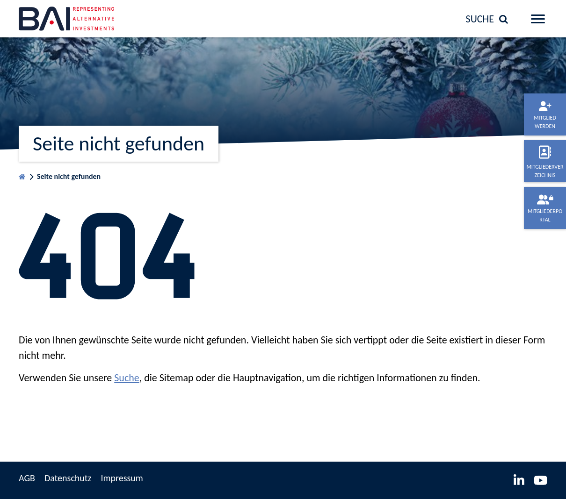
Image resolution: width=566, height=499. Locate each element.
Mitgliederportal (545, 215)
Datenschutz (68, 478)
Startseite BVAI (22, 174)
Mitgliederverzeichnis (544, 171)
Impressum (122, 478)
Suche (126, 377)
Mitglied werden (545, 121)
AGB (27, 478)
